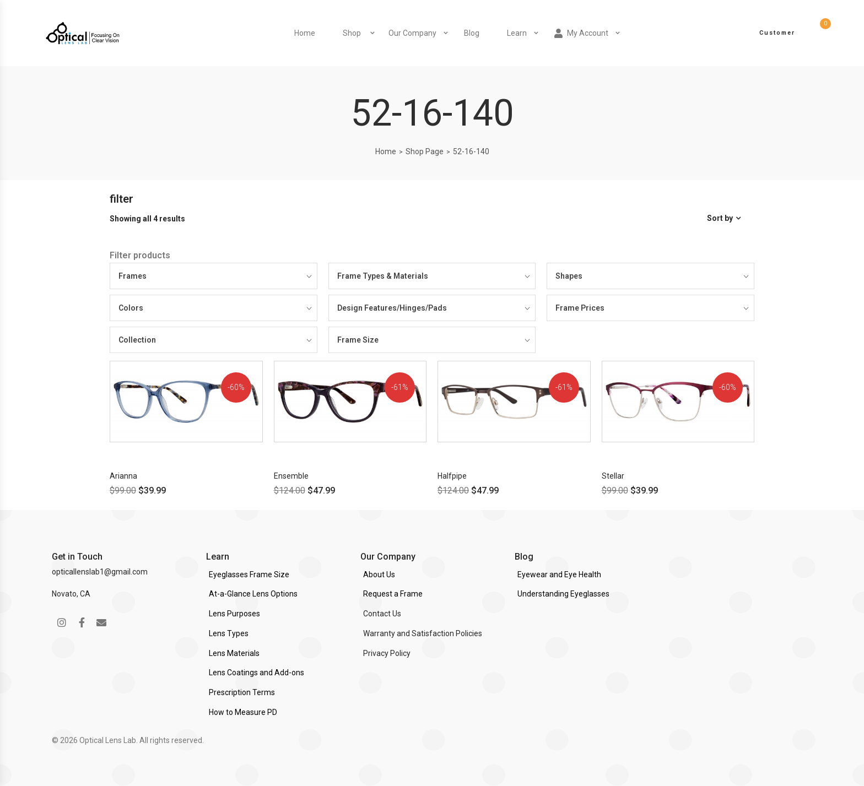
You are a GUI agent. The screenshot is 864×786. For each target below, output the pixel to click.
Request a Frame (393, 593)
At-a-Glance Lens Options (253, 593)
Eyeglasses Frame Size (249, 574)
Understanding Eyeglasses (563, 593)
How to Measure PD (243, 712)
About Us (379, 574)
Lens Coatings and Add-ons (256, 672)
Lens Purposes (234, 613)
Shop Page (425, 151)
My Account (581, 33)
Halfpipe (452, 475)
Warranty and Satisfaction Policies (422, 633)
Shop (352, 33)
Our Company (412, 33)
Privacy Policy (387, 653)
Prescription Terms (242, 692)
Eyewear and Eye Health (559, 574)
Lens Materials (234, 653)
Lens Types (229, 633)
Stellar (613, 475)
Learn (517, 33)
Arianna (123, 475)
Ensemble (291, 475)
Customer (777, 32)
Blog (471, 33)
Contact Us (382, 613)
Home (304, 33)
